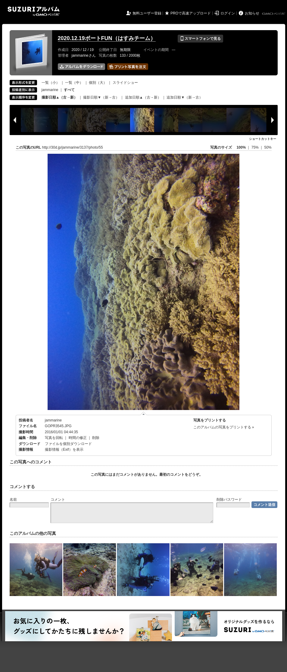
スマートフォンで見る (200, 39)
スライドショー (125, 82)
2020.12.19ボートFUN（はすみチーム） (107, 38)
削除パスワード (229, 499)
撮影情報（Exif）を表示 (64, 449)
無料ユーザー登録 (147, 13)
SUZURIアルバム (33, 11)
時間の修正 (78, 438)
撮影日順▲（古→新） (60, 97)
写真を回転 (54, 438)
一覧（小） (51, 82)
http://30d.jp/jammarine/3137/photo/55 (72, 147)
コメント (58, 499)
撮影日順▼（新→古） (101, 97)
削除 (95, 438)
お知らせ (252, 13)
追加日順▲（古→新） (143, 97)
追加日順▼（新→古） (185, 97)
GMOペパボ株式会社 (274, 14)
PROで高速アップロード (190, 13)
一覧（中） (74, 82)
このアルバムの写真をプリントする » (223, 427)
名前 (13, 499)
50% (267, 147)
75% (255, 147)
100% (241, 147)
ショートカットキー (262, 138)
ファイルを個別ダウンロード (68, 444)
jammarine (50, 90)
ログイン (227, 13)
